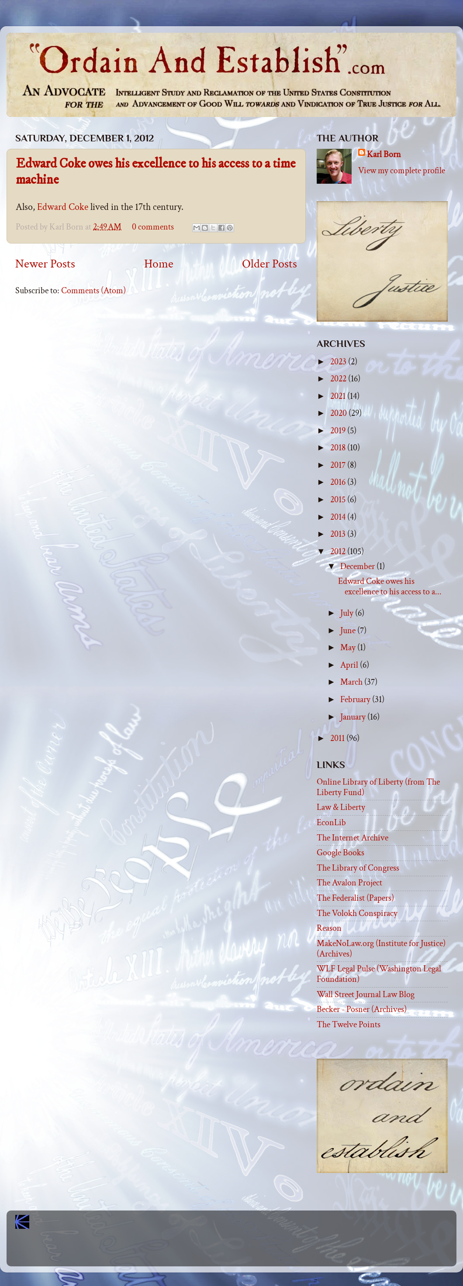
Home (158, 264)
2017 (338, 465)
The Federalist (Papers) (355, 898)
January (353, 717)
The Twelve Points (348, 1024)
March (352, 682)
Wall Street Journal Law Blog (366, 994)
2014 (338, 517)
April (350, 665)
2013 (338, 534)
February (356, 699)
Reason (329, 928)
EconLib (331, 822)
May (348, 647)
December (358, 566)
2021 (338, 396)
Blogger (251, 1251)
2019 (338, 430)
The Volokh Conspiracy (357, 913)
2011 (338, 738)
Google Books (340, 852)
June (348, 630)
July (347, 613)
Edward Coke (62, 207)
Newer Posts (45, 264)
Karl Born (384, 154)
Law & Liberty (341, 807)
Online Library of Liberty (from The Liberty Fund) (378, 787)
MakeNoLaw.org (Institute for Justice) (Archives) (381, 949)
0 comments (153, 227)
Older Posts (269, 264)
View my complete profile (401, 170)
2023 (339, 361)
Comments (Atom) (93, 290)
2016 (338, 482)
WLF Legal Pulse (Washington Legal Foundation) (379, 974)
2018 (338, 447)
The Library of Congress (358, 868)
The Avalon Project (349, 882)
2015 (338, 499)
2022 (339, 378)
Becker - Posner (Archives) (362, 1009)
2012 (338, 551)
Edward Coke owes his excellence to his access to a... (390, 586)
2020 (339, 413)
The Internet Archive (352, 838)
